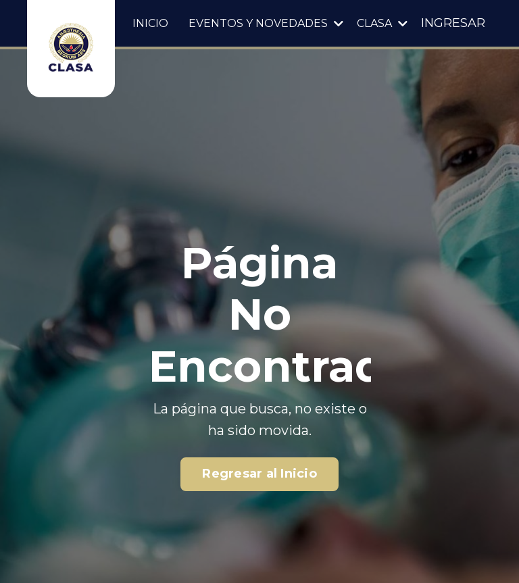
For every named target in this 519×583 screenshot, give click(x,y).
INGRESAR (453, 23)
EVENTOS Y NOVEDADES (266, 23)
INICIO (150, 23)
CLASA (382, 23)
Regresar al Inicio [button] (259, 473)
